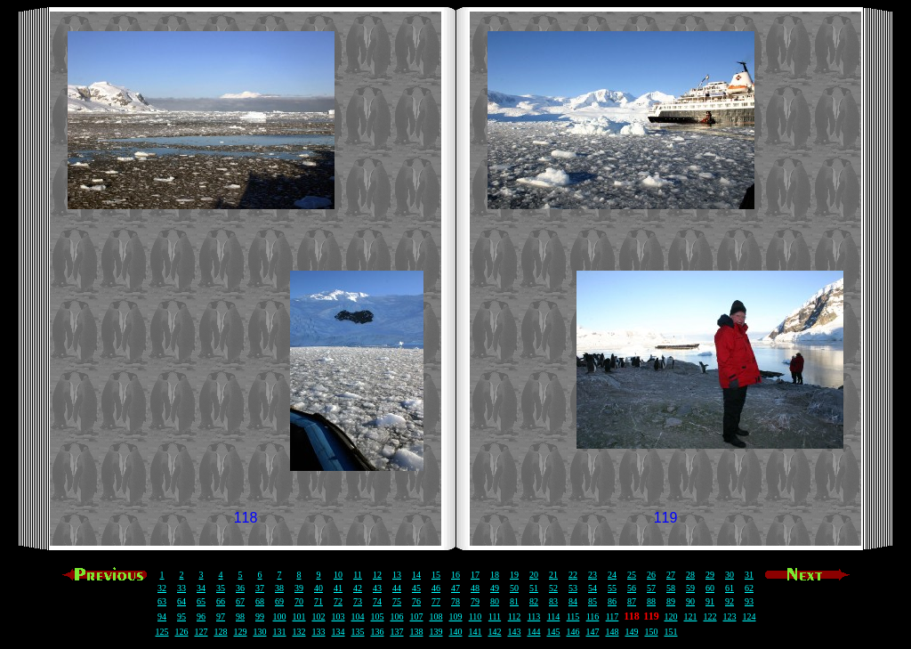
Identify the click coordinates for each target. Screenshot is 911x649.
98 (240, 616)
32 (161, 588)
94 (161, 616)
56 (631, 588)
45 (416, 588)
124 (749, 616)
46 (435, 588)
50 (514, 588)
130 (260, 632)
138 (416, 632)
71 (318, 601)
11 (357, 575)
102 (319, 616)
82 (533, 601)
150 (651, 632)
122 (710, 616)
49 (494, 588)
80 (494, 601)
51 (533, 588)
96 (201, 616)
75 (396, 601)
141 (475, 632)
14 (416, 575)
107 (416, 616)
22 (572, 575)
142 (495, 632)
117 (612, 616)
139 (436, 632)
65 (201, 601)
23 (592, 575)
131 (279, 632)
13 (396, 575)
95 (181, 616)
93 (749, 601)
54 (592, 588)
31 (749, 575)
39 (298, 588)
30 (729, 575)
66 (220, 601)
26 (651, 575)
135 (358, 632)
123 (730, 616)
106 (397, 616)
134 (338, 632)
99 (259, 616)
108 (436, 616)
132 (299, 632)
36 (240, 588)
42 (357, 588)
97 (220, 616)
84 (572, 601)
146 (573, 632)
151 (671, 632)
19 (514, 575)
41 (338, 588)
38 (279, 588)
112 (514, 616)
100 (279, 616)
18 (494, 575)
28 (690, 575)
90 (690, 601)
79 (475, 601)
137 (397, 632)
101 (299, 616)
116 (593, 616)
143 (514, 632)
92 (729, 601)
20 (533, 575)
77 (435, 601)
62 (749, 588)
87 (631, 601)
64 (181, 601)
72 (338, 601)
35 (220, 588)
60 (709, 588)
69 (279, 601)
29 (709, 575)
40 (318, 588)
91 (709, 601)
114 (553, 616)
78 (455, 601)
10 (338, 575)
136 (377, 632)
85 (592, 601)
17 (475, 575)
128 (221, 632)
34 (201, 588)
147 (593, 632)
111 (494, 616)
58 (670, 588)
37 (259, 588)
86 (612, 601)
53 (572, 588)
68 (259, 601)
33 (181, 588)
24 (612, 575)
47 (455, 588)
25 (631, 575)
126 (182, 632)
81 (514, 601)
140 (456, 632)
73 (357, 601)
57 (651, 588)
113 (534, 616)
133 (319, 632)
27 (670, 575)
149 (632, 632)
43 (377, 588)
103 (338, 616)
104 (358, 616)
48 (475, 588)
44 (396, 588)
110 (475, 616)
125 (162, 632)
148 (612, 632)
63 (161, 601)
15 (435, 575)
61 (729, 588)
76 (416, 601)
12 (377, 575)
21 (553, 575)
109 (456, 616)
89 (670, 601)
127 (201, 632)
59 (690, 588)
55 (612, 588)
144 (534, 632)
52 (553, 588)
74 (377, 601)
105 (377, 616)
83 (553, 601)
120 (671, 616)
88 (651, 601)
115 (573, 616)
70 (298, 601)
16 (455, 575)
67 (240, 601)
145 (553, 632)
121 (690, 616)
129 (240, 632)
